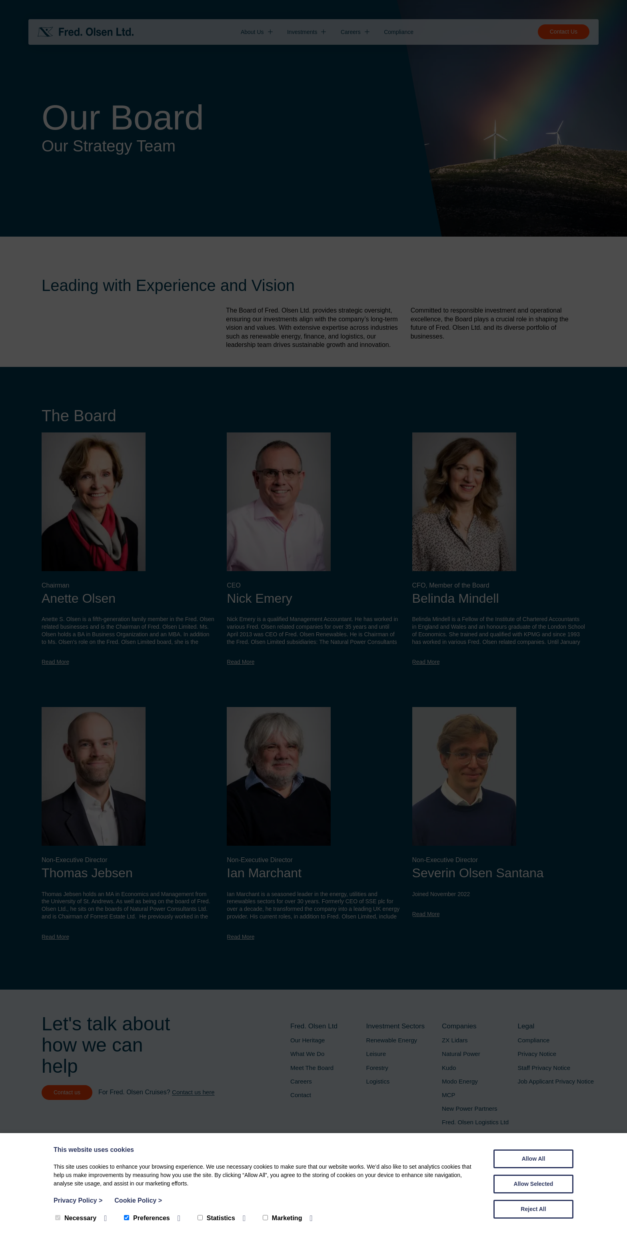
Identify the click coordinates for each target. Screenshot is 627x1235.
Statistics (216, 1218)
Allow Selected (533, 1184)
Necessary (75, 1218)
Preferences (147, 1218)
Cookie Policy (138, 1200)
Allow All (533, 1158)
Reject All (533, 1209)
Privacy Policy (78, 1200)
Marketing (282, 1218)
